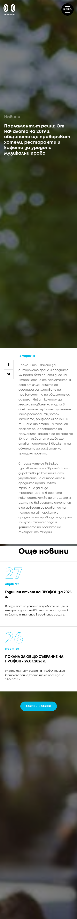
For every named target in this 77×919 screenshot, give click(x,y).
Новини (12, 117)
